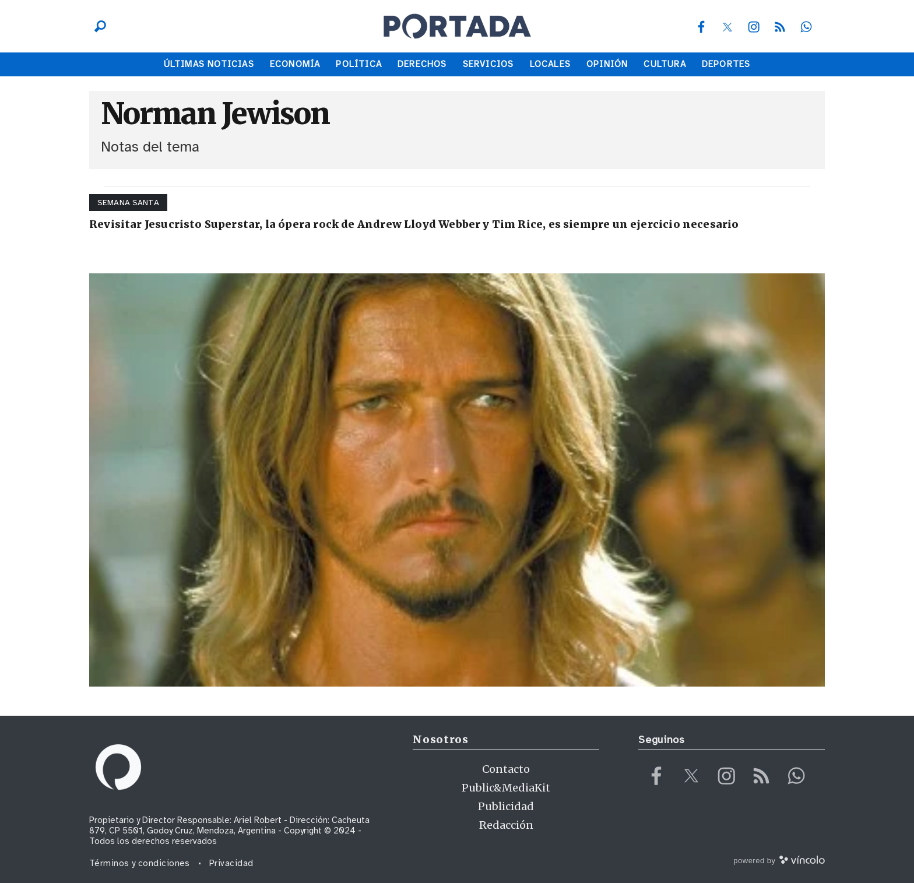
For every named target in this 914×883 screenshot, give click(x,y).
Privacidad (231, 863)
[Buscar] (97, 26)
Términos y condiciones (139, 863)
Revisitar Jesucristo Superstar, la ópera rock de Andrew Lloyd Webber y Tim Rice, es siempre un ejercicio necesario (414, 224)
